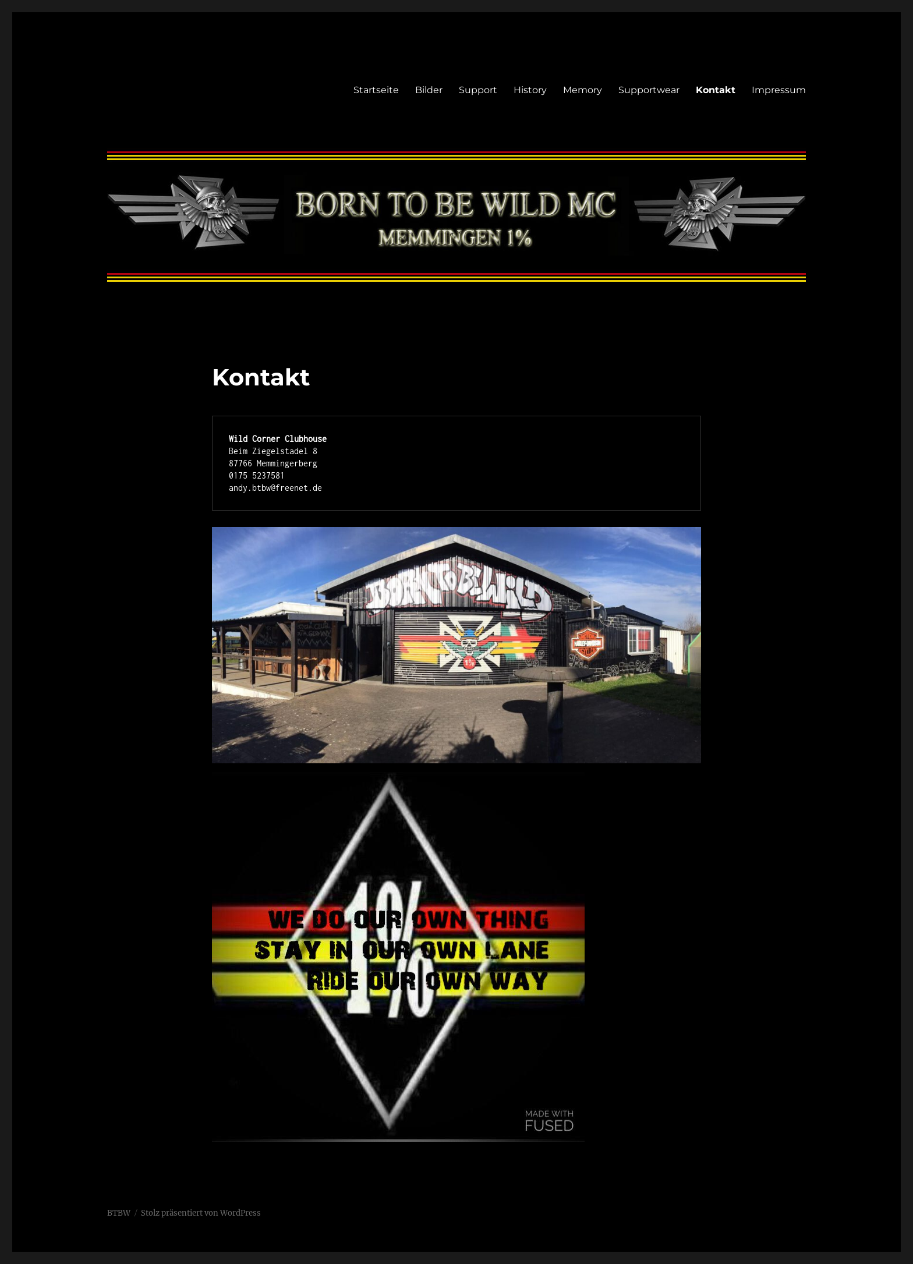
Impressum (779, 89)
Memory (582, 89)
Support (478, 89)
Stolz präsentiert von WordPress (201, 1213)
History (530, 89)
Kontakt (715, 89)
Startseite (376, 89)
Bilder (429, 89)
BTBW (118, 1213)
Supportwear (649, 89)
